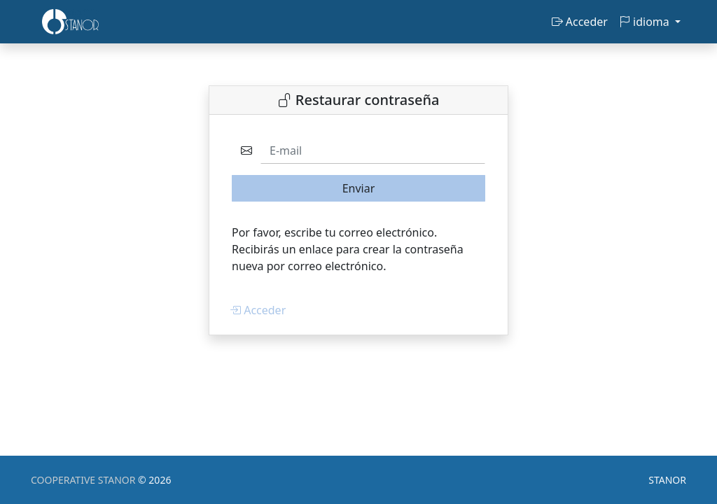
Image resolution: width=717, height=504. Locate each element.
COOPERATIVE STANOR (84, 479)
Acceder (580, 21)
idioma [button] (645, 21)
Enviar (358, 188)
